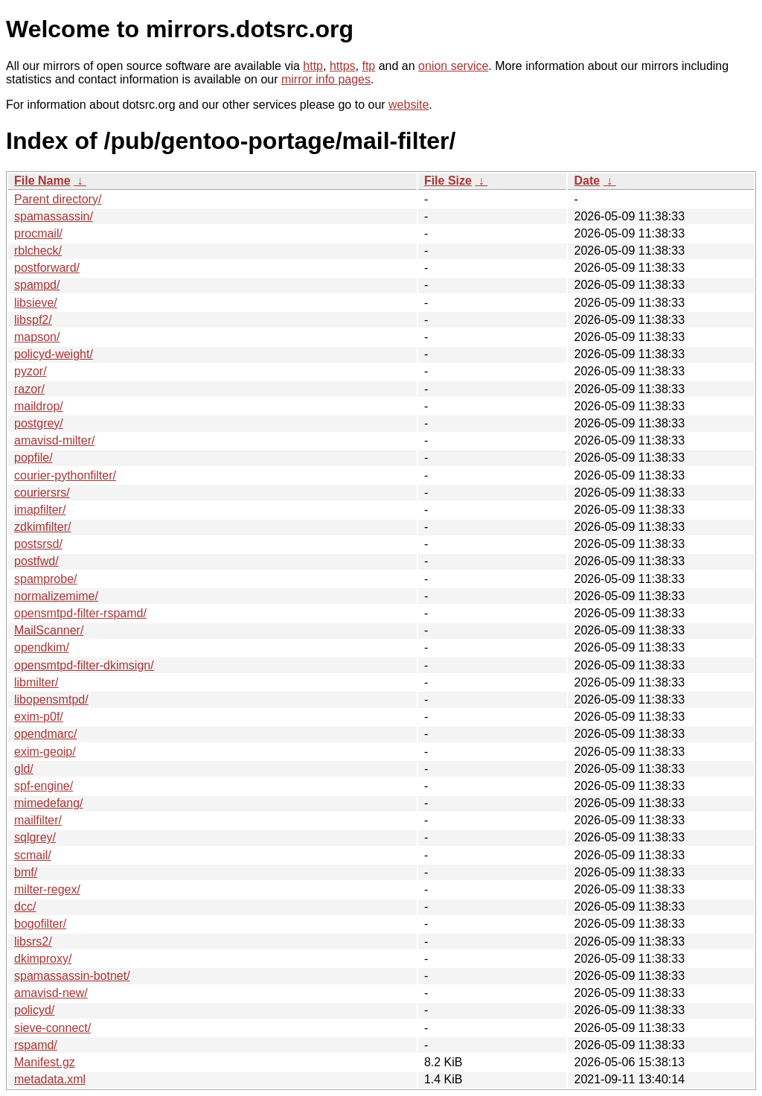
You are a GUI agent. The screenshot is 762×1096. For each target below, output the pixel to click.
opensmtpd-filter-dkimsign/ (84, 665)
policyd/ (34, 1010)
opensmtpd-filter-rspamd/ (80, 613)
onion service (453, 66)
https (343, 66)
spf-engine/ (43, 786)
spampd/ (37, 284)
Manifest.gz (44, 1062)
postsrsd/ (38, 544)
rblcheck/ (38, 250)
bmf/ (25, 872)
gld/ (23, 768)
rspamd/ (35, 1045)
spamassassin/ (53, 216)
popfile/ (33, 457)
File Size (448, 180)
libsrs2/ (33, 941)
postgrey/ (38, 423)
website (408, 104)
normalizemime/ (56, 596)
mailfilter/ (38, 820)
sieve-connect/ (52, 1028)
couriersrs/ (42, 492)
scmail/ (32, 855)
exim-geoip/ (45, 751)
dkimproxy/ (42, 958)
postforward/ (47, 267)
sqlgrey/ (35, 837)
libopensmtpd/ (51, 699)
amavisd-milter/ (54, 440)
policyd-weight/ (53, 354)
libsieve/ (35, 302)
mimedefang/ (48, 803)
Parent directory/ (57, 199)
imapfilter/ (39, 509)
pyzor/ (30, 371)
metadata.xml (50, 1079)
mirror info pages (326, 79)
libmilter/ (36, 682)
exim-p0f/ (38, 716)
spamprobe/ (45, 579)
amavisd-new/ (51, 993)
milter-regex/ (47, 889)
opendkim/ (41, 647)
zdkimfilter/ (42, 526)
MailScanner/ (48, 630)
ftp (368, 66)
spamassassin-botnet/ (72, 975)
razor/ (29, 389)
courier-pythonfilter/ (65, 475)
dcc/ (25, 906)
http (313, 66)
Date (587, 180)
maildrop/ (38, 406)
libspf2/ (33, 319)
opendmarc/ (45, 733)
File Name (42, 180)
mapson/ (37, 337)
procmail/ (38, 233)
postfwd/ (36, 561)
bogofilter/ (40, 923)
